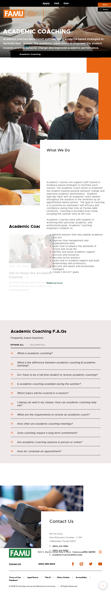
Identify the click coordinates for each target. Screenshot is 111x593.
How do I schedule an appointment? (36, 451)
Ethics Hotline (63, 577)
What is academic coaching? (32, 353)
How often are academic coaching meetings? (42, 423)
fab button (103, 585)
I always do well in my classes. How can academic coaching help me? (53, 404)
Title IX (48, 577)
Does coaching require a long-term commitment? (44, 432)
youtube (100, 564)
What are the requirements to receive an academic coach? (50, 414)
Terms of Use (15, 577)
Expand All (17, 345)
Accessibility (81, 577)
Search (105, 9)
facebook (73, 564)
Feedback (13, 580)
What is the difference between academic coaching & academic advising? (53, 364)
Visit (56, 3)
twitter (90, 564)
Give (66, 3)
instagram (81, 564)
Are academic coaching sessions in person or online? (46, 442)
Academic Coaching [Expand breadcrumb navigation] (30, 54)
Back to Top (89, 551)
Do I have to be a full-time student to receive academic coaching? (54, 374)
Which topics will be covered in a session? (39, 393)
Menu (105, 5)
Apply (46, 3)
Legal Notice (32, 577)
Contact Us (15, 564)
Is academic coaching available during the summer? (46, 384)
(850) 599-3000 (46, 564)
